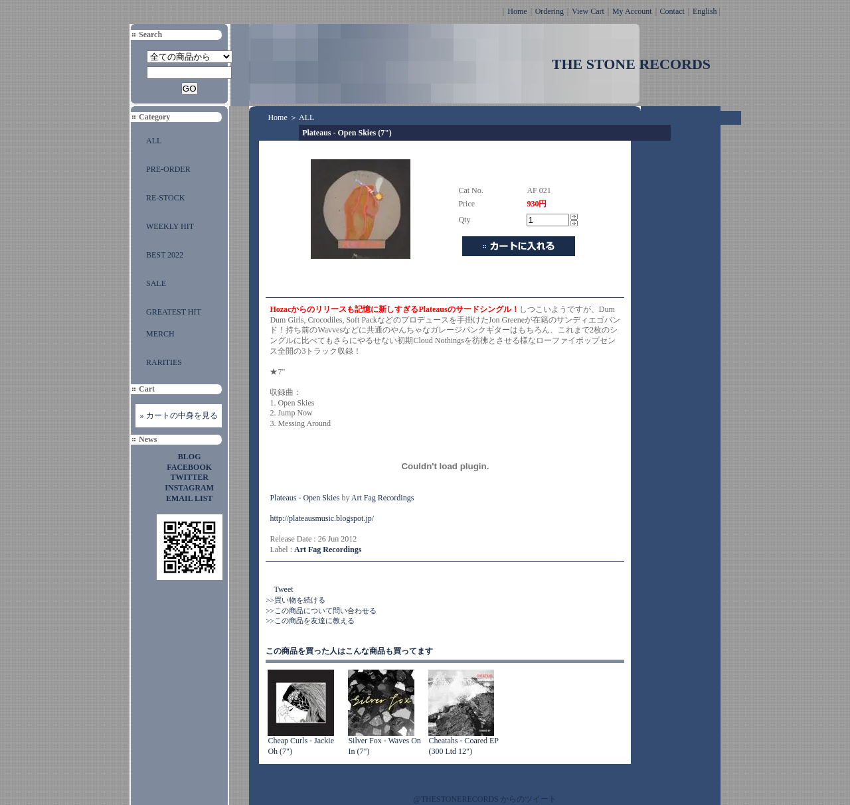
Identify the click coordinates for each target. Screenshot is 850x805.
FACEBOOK (189, 467)
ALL (153, 140)
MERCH (160, 333)
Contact (672, 11)
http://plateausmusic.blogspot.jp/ (322, 518)
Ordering (549, 11)
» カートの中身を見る (179, 415)
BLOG (189, 456)
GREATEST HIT (173, 312)
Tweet (283, 589)
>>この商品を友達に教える (310, 620)
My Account (632, 11)
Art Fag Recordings (382, 497)
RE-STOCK (165, 197)
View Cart (588, 11)
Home (517, 11)
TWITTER (190, 477)
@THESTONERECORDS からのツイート (485, 799)
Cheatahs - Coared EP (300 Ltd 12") (463, 746)
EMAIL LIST (189, 498)
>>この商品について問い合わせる (321, 611)
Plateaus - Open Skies (304, 497)
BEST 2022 (164, 254)
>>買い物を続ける (295, 600)
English (705, 11)
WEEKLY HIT (170, 226)
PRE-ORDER (168, 169)
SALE (156, 283)
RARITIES (164, 362)
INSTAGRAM (189, 487)
